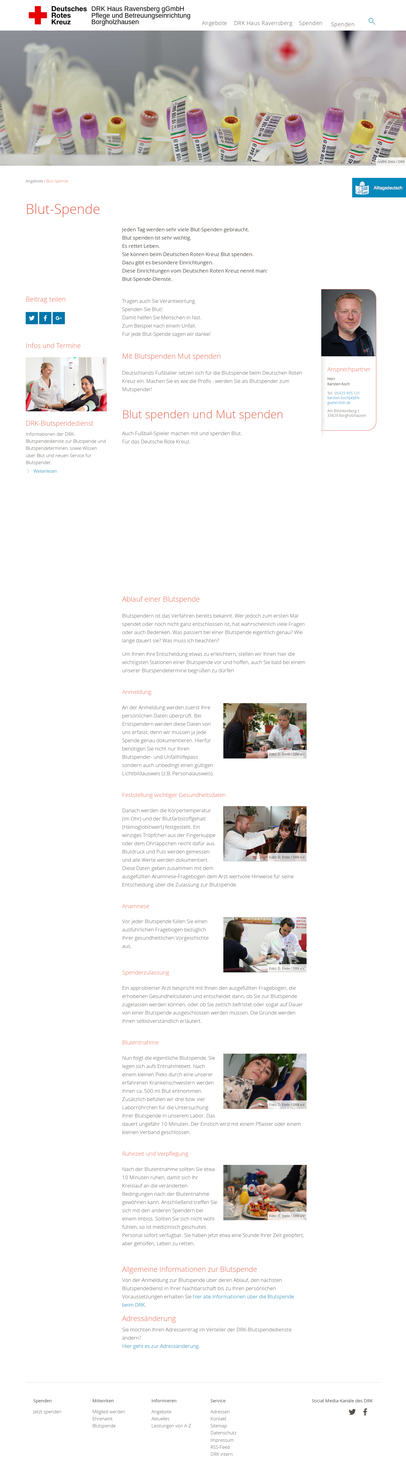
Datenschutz (223, 1433)
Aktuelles (160, 1419)
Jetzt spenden (47, 1412)
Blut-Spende (57, 181)
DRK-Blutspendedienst (59, 423)
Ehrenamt (102, 1419)
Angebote (214, 23)
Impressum (222, 1440)
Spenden (311, 23)
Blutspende (104, 1426)
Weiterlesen (45, 471)
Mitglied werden (108, 1412)
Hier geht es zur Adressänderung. (161, 1345)
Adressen (220, 1412)
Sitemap (218, 1426)
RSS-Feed (220, 1447)
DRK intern (221, 1454)
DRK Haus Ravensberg (263, 23)
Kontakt (218, 1419)
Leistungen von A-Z (171, 1426)
